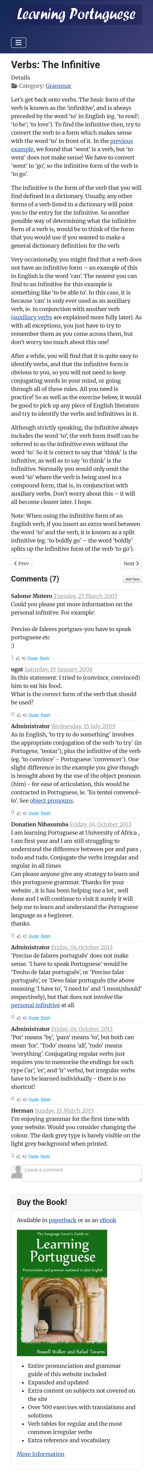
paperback (62, 1220)
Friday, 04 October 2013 (100, 824)
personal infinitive (35, 1005)
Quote (33, 658)
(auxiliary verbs (31, 317)
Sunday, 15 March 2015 (64, 1110)
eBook (108, 1220)
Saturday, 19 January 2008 (58, 669)
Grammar (58, 85)
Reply (44, 658)
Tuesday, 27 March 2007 (85, 595)
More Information (40, 1454)
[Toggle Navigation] (18, 43)
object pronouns (51, 800)
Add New (132, 579)
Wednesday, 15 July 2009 (83, 726)
